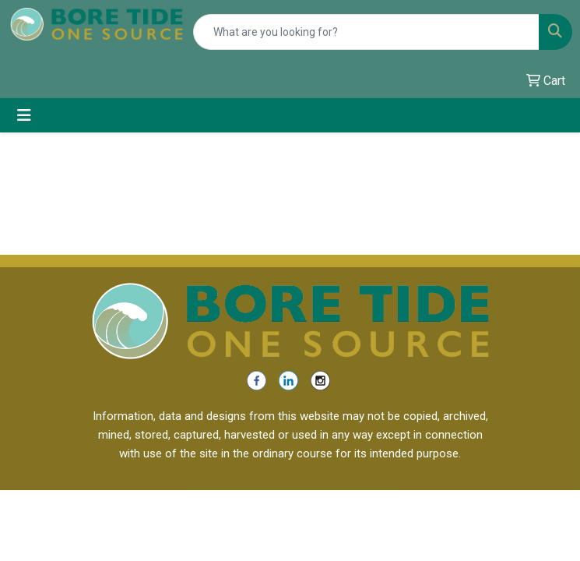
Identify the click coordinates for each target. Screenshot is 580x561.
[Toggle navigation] (24, 115)
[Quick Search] (366, 32)
